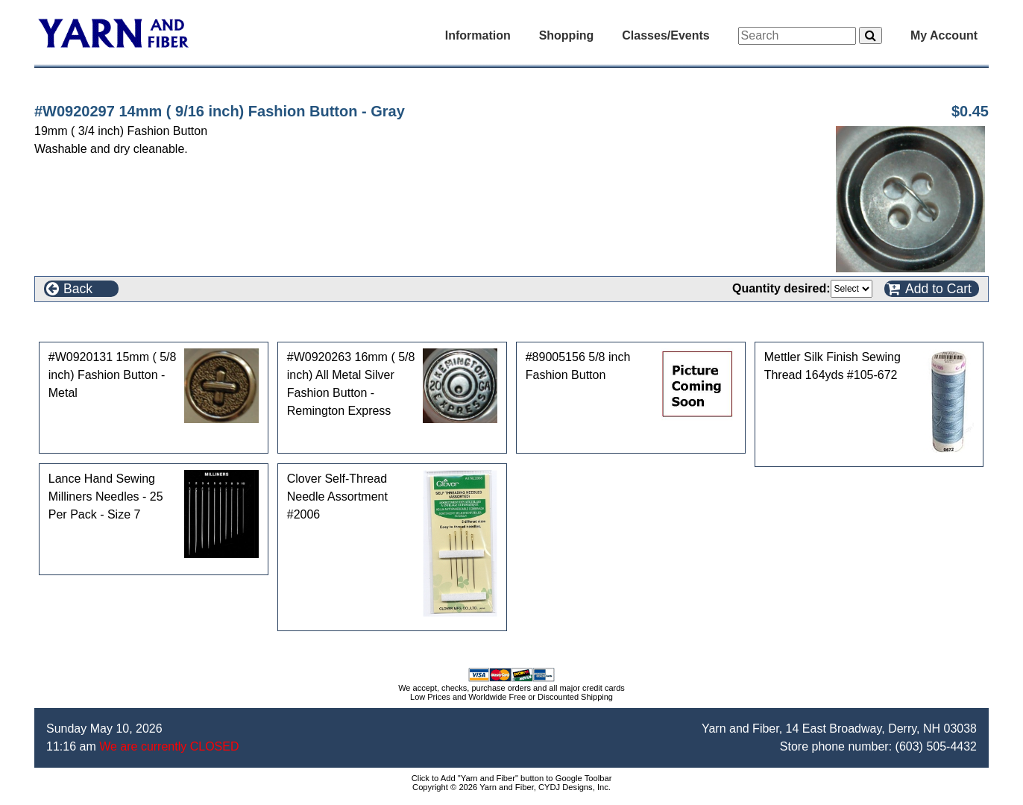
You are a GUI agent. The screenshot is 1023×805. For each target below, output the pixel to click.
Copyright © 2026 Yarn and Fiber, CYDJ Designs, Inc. (511, 787)
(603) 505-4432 (936, 746)
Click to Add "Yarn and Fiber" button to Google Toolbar (512, 778)
